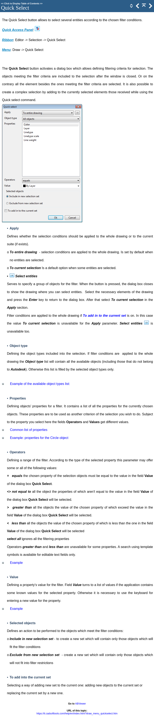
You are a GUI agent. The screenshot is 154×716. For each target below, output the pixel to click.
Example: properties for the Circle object (39, 438)
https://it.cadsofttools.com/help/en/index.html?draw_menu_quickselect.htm (77, 713)
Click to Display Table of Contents (21, 3)
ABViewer (80, 703)
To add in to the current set (104, 315)
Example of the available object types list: (40, 384)
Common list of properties (28, 430)
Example (16, 562)
